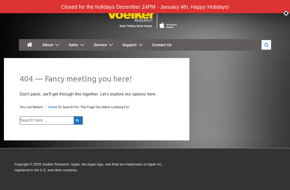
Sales (77, 44)
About (51, 44)
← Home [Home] (50, 107)
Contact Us (162, 45)
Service (104, 44)
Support (133, 44)
